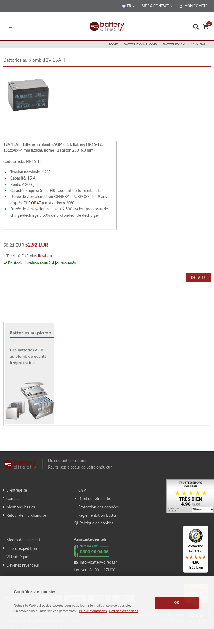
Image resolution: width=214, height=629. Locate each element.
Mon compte (193, 6)
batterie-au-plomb (140, 44)
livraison (45, 255)
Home (113, 44)
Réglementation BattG (97, 515)
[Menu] (205, 529)
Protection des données (98, 507)
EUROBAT (32, 202)
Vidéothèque (17, 556)
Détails (198, 277)
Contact (13, 498)
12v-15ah (199, 44)
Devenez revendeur (22, 565)
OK (176, 602)
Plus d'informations (93, 611)
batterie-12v (174, 44)
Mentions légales (20, 507)
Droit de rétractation (96, 498)
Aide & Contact (157, 6)
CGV (82, 490)
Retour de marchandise (26, 515)
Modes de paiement (23, 539)
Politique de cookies (93, 523)
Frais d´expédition (21, 548)
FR (128, 6)
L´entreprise (16, 490)
